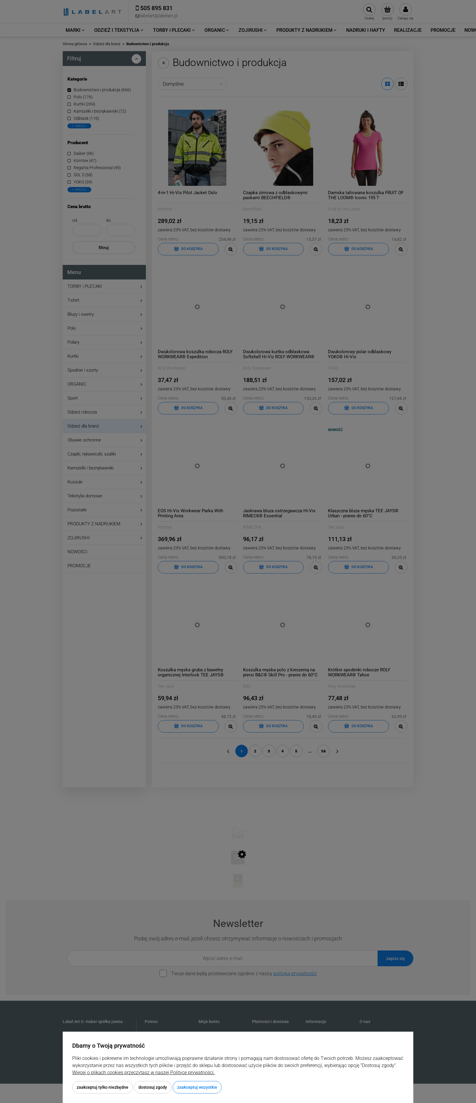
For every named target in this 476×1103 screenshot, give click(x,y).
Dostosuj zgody (152, 1087)
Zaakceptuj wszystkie (197, 1087)
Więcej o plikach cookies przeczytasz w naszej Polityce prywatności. (143, 1072)
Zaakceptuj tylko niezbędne (102, 1087)
